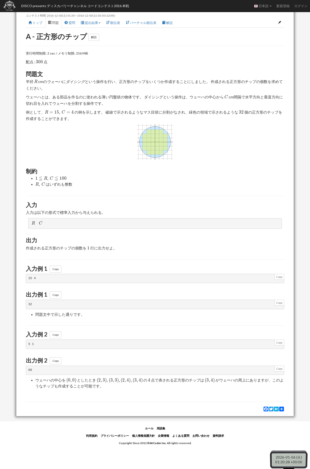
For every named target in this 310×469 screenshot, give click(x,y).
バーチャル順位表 (141, 23)
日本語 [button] (263, 6)
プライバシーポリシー (114, 435)
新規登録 (283, 6)
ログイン (301, 6)
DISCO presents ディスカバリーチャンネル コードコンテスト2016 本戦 (75, 6)
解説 (167, 23)
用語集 (161, 428)
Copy (55, 269)
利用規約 (91, 435)
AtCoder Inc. (158, 443)
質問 (69, 23)
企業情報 (163, 435)
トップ (35, 23)
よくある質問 (180, 435)
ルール (149, 428)
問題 (53, 23)
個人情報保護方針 (143, 435)
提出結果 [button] (90, 23)
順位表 (113, 23)
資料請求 (218, 435)
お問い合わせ (201, 435)
